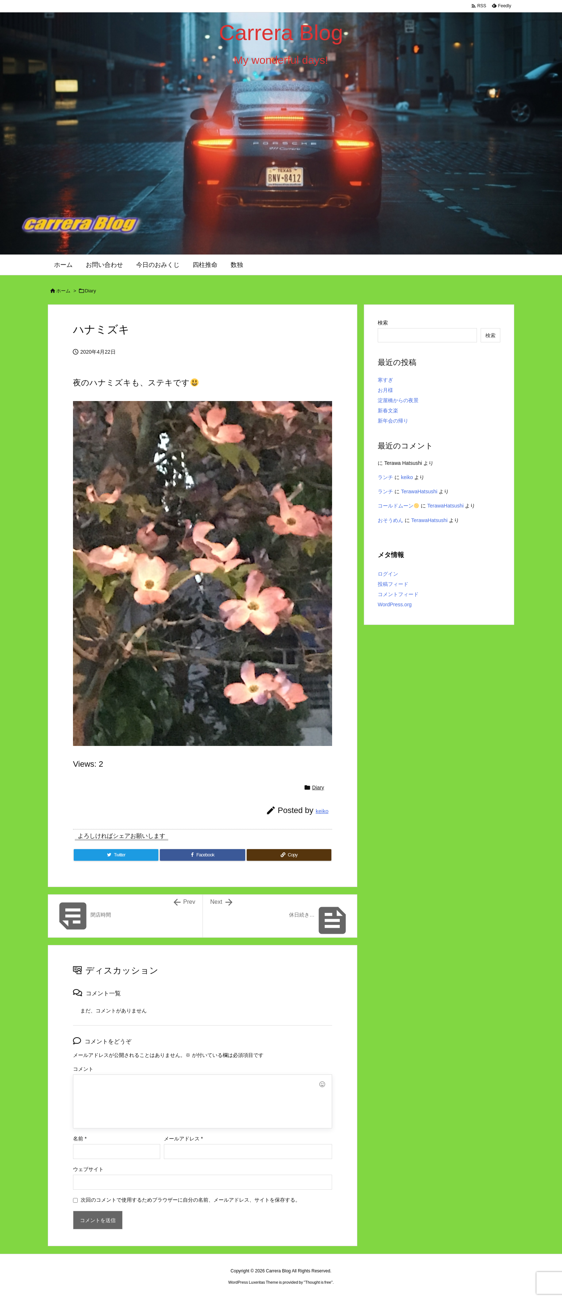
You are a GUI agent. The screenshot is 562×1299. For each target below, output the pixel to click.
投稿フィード (393, 584)
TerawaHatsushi (419, 491)
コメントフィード (398, 594)
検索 (383, 323)
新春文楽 (388, 410)
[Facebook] (202, 855)
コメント (83, 1069)
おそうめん (390, 520)
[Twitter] (116, 855)
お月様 (385, 390)
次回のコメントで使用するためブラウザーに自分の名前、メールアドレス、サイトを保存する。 (190, 1200)
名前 (79, 1139)
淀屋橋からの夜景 (398, 400)
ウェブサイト (88, 1169)
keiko (322, 811)
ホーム (63, 290)
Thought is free (318, 1282)
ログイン (388, 574)
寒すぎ (385, 380)
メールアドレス (183, 1139)
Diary (90, 290)
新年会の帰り (393, 421)
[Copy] (289, 855)
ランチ (385, 477)
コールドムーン (398, 506)
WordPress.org (395, 604)
